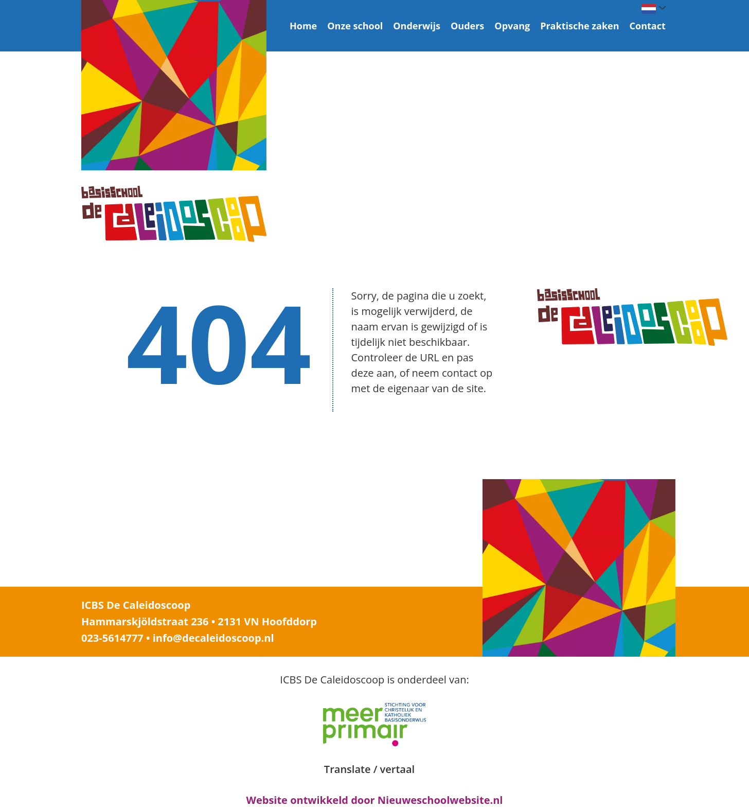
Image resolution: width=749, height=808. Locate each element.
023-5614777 (112, 638)
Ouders (467, 26)
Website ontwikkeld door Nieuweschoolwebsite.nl (374, 800)
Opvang (512, 26)
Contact (648, 26)
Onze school (355, 26)
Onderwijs (416, 26)
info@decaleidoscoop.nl (213, 638)
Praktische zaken (579, 26)
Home (303, 26)
